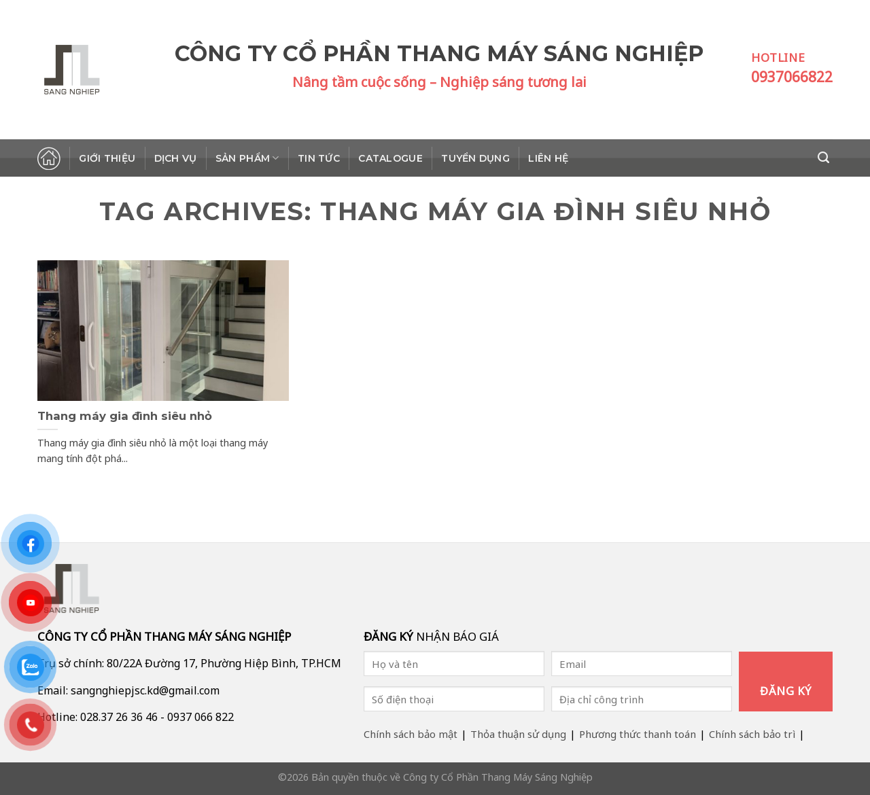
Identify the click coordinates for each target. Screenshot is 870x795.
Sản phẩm (247, 158)
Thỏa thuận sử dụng (518, 734)
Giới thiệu (107, 158)
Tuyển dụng (475, 158)
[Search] (825, 157)
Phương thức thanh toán (637, 734)
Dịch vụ (175, 158)
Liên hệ (548, 158)
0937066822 (792, 76)
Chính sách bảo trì (752, 734)
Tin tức (319, 158)
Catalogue (390, 158)
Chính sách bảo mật (410, 734)
